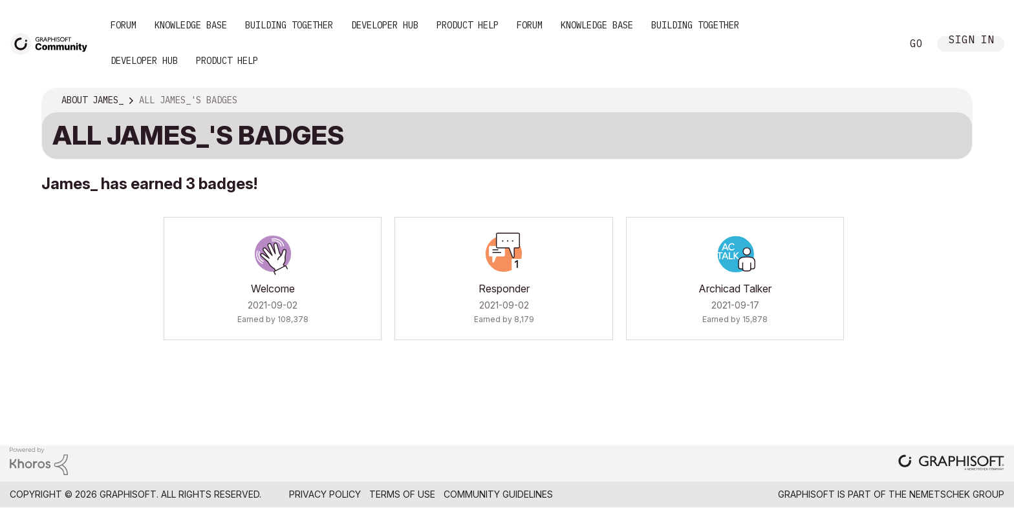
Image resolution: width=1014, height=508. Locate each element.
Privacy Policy (325, 494)
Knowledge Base (191, 25)
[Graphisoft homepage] (951, 464)
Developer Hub (384, 25)
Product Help (468, 25)
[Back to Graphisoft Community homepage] (53, 42)
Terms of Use (402, 494)
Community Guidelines (498, 494)
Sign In (971, 41)
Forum (123, 25)
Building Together (289, 25)
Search (877, 44)
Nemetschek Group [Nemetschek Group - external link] (956, 494)
